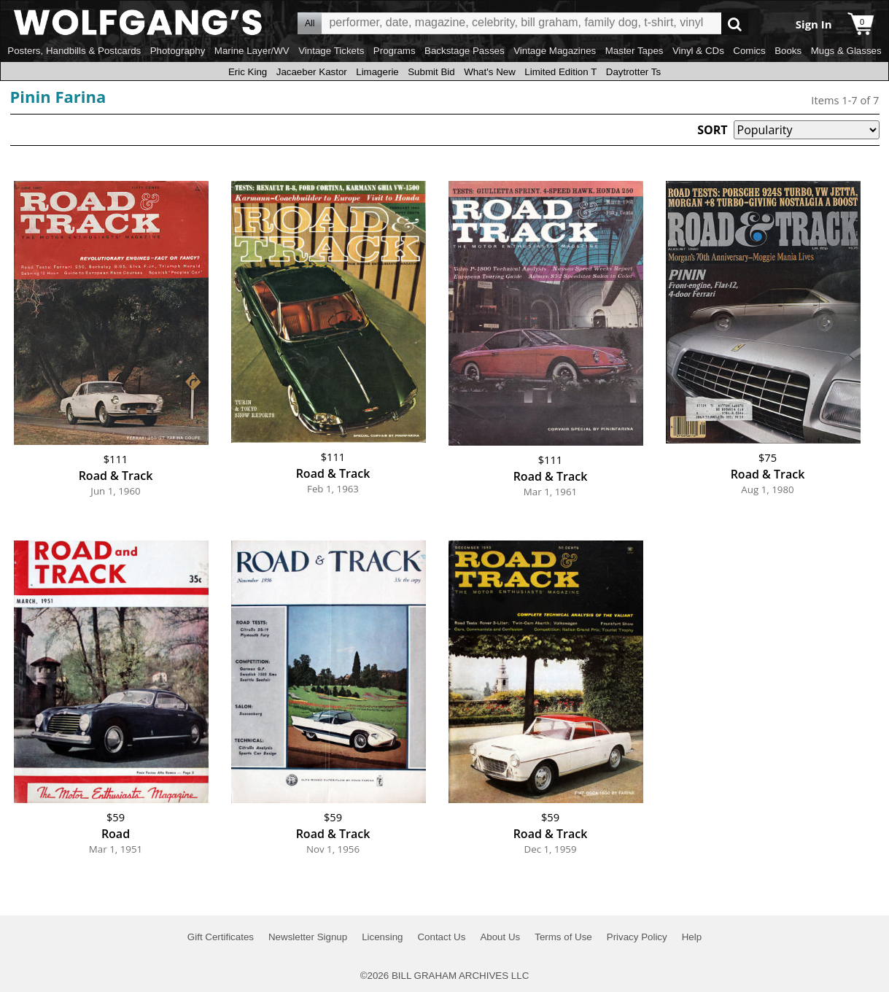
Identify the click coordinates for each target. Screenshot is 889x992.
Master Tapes (634, 50)
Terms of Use (563, 936)
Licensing (382, 936)
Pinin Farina (58, 96)
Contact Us (441, 936)
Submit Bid (431, 71)
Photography (178, 50)
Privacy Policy (637, 936)
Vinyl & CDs (698, 50)
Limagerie (377, 71)
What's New (490, 71)
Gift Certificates (220, 936)
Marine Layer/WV (252, 50)
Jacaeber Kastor (311, 71)
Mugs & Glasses (846, 50)
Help (692, 936)
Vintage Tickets (331, 50)
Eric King (247, 71)
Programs (394, 50)
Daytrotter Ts (633, 71)
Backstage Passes (464, 50)
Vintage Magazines (554, 50)
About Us (500, 936)
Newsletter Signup (307, 936)
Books (788, 50)
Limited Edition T (560, 71)
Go (734, 23)
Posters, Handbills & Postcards (74, 50)
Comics (749, 50)
